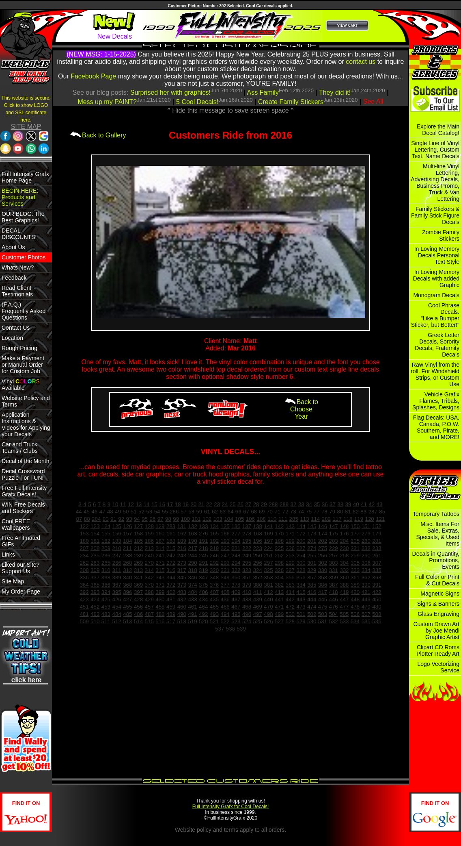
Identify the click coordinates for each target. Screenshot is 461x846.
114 (315, 519)
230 (344, 548)
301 (311, 563)
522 (225, 621)
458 (159, 607)
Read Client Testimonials (17, 291)
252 (279, 555)
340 (127, 577)
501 (300, 614)
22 (209, 504)
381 (268, 585)
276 (203, 534)
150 (355, 526)
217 (192, 548)
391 (376, 585)
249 (246, 555)
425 (105, 599)
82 (356, 512)
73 (293, 512)
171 (290, 534)
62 (215, 512)
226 (290, 548)
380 (257, 585)
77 (317, 512)
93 (129, 519)
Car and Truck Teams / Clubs (20, 447)
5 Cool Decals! (197, 101)
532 (333, 621)
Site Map (13, 581)
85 (382, 512)
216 (181, 548)
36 (325, 504)
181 (94, 541)
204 (344, 541)
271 (159, 563)
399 (159, 592)
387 (333, 585)
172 (300, 534)
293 (225, 563)
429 (149, 599)
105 (239, 519)
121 (380, 519)
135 (225, 526)
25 (233, 504)
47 (102, 512)
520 (203, 621)
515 (149, 621)
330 (322, 570)
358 (322, 577)
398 (149, 592)
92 (121, 519)
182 (105, 541)
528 (290, 621)
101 (196, 519)
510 (94, 621)
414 (290, 592)
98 (168, 519)
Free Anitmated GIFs (21, 541)
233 (376, 548)
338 (105, 577)
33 (301, 504)
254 (300, 555)
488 (159, 614)
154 (94, 534)
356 (300, 577)
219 (214, 548)
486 (138, 614)
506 (355, 614)
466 (225, 607)
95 (145, 519)
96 (152, 519)
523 (235, 621)
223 (257, 548)
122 (84, 526)
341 (138, 577)
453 (105, 607)
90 (106, 519)
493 (214, 614)
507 (366, 614)
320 (214, 570)
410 (246, 592)
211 (127, 548)
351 (246, 577)
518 (181, 621)
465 (214, 607)
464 (203, 607)
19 (186, 504)
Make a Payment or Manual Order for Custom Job (23, 364)
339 (116, 577)
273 (181, 563)
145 (311, 526)
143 (290, 526)
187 (159, 541)
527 (279, 621)
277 (235, 534)
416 (311, 592)
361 (355, 577)
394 (105, 592)
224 (268, 548)
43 (380, 504)
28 (256, 504)
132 (192, 526)
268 (127, 563)
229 (333, 548)
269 (138, 563)
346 (192, 577)
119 (358, 519)
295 (246, 563)
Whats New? (18, 267)
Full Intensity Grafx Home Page (25, 177)
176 (344, 534)
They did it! (335, 92)
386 (322, 585)
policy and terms (217, 829)
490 (181, 614)
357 (311, 577)
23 (217, 504)
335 (376, 570)
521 (214, 621)
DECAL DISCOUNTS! (19, 233)
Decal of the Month (26, 461)
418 (333, 592)
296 (257, 563)
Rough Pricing (19, 348)
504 (333, 614)
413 (279, 592)
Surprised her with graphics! (170, 92)
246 (214, 555)
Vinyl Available (21, 384)
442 (290, 599)
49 (118, 512)
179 (376, 534)
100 (185, 519)
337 (94, 577)
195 (246, 541)
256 (322, 555)
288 (273, 504)
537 (219, 629)
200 (300, 541)
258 (344, 555)
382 (279, 585)
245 (203, 555)
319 (203, 570)
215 (170, 548)
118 (347, 519)
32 (294, 504)
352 (257, 577)
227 (300, 548)
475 (322, 607)
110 (271, 519)
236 (105, 555)
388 (344, 585)
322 (235, 570)
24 (225, 504)
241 (159, 555)
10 (115, 504)
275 (322, 548)
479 (366, 607)
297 (268, 563)
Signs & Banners (438, 603)
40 (356, 504)
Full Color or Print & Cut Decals (437, 580)
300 (300, 563)
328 (300, 570)
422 (376, 592)
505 (344, 614)
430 (159, 599)
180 (84, 541)
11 (123, 504)
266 (116, 563)
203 (333, 541)
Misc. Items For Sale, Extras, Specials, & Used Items (437, 534)
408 (225, 592)
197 (268, 541)
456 (138, 607)
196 (257, 541)
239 (138, 555)
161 (170, 534)
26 (240, 504)
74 (301, 512)
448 (355, 599)
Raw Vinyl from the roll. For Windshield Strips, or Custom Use (435, 374)
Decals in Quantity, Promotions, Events (435, 560)
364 (84, 585)
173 (311, 534)
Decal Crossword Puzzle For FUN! (23, 474)
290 (192, 563)
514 (138, 621)
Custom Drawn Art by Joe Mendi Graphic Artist (436, 630)
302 (322, 563)
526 (268, 621)
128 (149, 526)
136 (235, 526)
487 (149, 614)
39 (348, 504)
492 (203, 614)
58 (191, 512)
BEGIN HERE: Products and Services (20, 197)
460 (181, 607)
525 (257, 621)
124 (105, 526)
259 (355, 555)
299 (290, 563)
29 (264, 504)
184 (127, 541)
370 (149, 585)
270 (149, 563)
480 (376, 607)
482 (94, 614)
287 (372, 512)
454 (116, 607)
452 (94, 607)
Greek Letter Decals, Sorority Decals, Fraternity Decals (437, 345)
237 (116, 555)
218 (203, 548)
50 (126, 512)
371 (159, 585)
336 (84, 577)
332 (344, 570)
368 (127, 585)
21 (201, 504)
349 (225, 577)
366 (105, 585)
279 (366, 534)
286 (174, 512)
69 (262, 512)
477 (344, 607)
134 (214, 526)
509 (84, 621)
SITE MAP (26, 126)
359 (333, 577)
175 (333, 534)
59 (199, 512)
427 (127, 599)
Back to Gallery (98, 135)
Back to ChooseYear (301, 409)
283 (170, 526)
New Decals (114, 36)
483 (105, 614)
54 (157, 512)
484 (116, 614)
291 (203, 563)
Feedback (14, 277)
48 (110, 512)
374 (192, 585)
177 (355, 534)
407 (214, 592)
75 (309, 512)
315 (159, 570)
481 (84, 614)
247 (225, 555)
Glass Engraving (438, 614)
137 (246, 526)
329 (311, 570)
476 (333, 607)
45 (87, 512)
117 (336, 519)
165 (214, 534)
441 (279, 599)
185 (138, 541)
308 (84, 570)
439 (257, 599)
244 (192, 555)
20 (193, 504)
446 (333, 599)
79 (332, 512)
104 (228, 519)
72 (285, 512)
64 (231, 512)
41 (364, 504)
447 (344, 599)
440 (268, 599)
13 (139, 504)
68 (254, 512)
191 (203, 541)
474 (311, 607)
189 (181, 541)
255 (311, 555)
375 (203, 585)
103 (217, 519)
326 (279, 570)
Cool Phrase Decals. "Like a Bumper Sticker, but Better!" (435, 315)
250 (257, 555)
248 (235, 555)
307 (376, 563)
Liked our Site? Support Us (20, 567)
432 (181, 599)
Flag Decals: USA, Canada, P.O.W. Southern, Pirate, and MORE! (436, 427)
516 (159, 621)
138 (257, 526)
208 (94, 548)
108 (261, 519)
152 (376, 526)
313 (138, 570)
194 (235, 541)
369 (138, 585)
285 (293, 519)
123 (94, 526)
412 (268, 592)
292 (214, 563)
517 (170, 621)
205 (355, 541)
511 (105, 621)
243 (181, 555)
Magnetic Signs (439, 593)
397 (138, 592)
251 (268, 555)
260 (366, 555)
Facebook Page (93, 76)
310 (105, 570)
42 (371, 504)
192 (214, 541)
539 (241, 629)
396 (127, 592)
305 (355, 563)
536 (376, 621)
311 (116, 570)
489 (170, 614)
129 (159, 526)
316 (170, 570)
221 (235, 548)
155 (105, 534)
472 (290, 607)
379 (246, 585)
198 (279, 541)
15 (154, 504)
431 (170, 599)
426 (116, 599)
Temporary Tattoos (436, 514)
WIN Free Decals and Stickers (23, 507)
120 (369, 519)
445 (322, 599)
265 (105, 563)
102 (206, 519)
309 (94, 570)
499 (279, 614)
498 (268, 614)
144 (300, 526)
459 (170, 607)
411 (257, 592)
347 (203, 577)
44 (79, 512)
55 (165, 512)
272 (170, 563)
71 (277, 512)
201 (311, 541)
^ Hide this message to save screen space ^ (230, 110)
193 (225, 541)
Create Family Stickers (290, 101)
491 (192, 614)
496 (246, 614)
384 (300, 585)
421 (366, 592)
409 (235, 592)
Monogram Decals (436, 295)
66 (238, 512)
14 (147, 504)
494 (225, 614)
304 (344, 563)
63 (223, 512)
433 (192, 599)
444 (311, 599)
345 (181, 577)
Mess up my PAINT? (107, 101)
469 (257, 607)
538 (230, 629)
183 (116, 541)
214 (159, 548)
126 (127, 526)
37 (333, 504)
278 (246, 534)
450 (376, 599)
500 (290, 614)
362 (366, 577)
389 (355, 585)
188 (170, 541)
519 (192, 621)
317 (181, 570)
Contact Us (16, 327)
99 (176, 519)
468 (246, 607)
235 (94, 555)
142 (279, 526)
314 (149, 570)
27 (248, 504)
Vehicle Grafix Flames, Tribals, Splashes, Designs (435, 401)
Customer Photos (23, 257)
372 (170, 585)
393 (94, 592)
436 (225, 599)
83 (363, 512)
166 (225, 534)
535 (366, 621)
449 (366, 599)
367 (116, 585)
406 (203, 592)
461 (192, 607)
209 (105, 548)
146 (322, 526)
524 (246, 621)
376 (214, 585)
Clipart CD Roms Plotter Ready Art (437, 650)
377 (225, 585)
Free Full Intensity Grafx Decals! (24, 491)
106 (250, 519)
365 (94, 585)
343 (159, 577)
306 (366, 563)
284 (96, 519)
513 (127, 621)
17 (170, 504)
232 (366, 548)
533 (344, 621)
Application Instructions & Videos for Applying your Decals (26, 424)
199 (290, 541)
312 (127, 570)
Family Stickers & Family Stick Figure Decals (435, 215)
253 (290, 555)
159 (149, 534)
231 (355, 548)
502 (311, 614)
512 (116, 621)
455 (127, 607)
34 (309, 504)
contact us (360, 61)
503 (322, 614)
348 (214, 577)
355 (290, 577)
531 (322, 621)
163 (192, 534)
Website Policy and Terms (26, 401)
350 (235, 577)
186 (149, 541)
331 (333, 570)
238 (127, 555)
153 (84, 534)
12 (131, 504)
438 (246, 599)
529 (300, 621)
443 (300, 599)
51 (134, 512)
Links (8, 554)
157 (127, 534)
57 (184, 512)
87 (79, 519)
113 (304, 519)
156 (116, 534)
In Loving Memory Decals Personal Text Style (436, 255)
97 (160, 519)
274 (311, 548)
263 (94, 563)
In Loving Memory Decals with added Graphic (436, 278)
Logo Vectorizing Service (438, 667)
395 (116, 592)
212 (138, 548)
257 (333, 555)
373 (181, 585)
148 (344, 526)
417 (322, 592)
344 (170, 577)
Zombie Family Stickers (440, 235)
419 (344, 592)
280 (366, 541)
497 (257, 614)
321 (225, 570)
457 (149, 607)
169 (268, 534)
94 (137, 519)
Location (12, 338)
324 (257, 570)
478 (355, 607)
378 (235, 585)
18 (178, 504)
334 (366, 570)
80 (340, 512)
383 (290, 585)
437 (235, 599)
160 (159, 534)
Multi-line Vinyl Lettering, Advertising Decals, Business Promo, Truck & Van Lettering (435, 182)
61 (207, 512)
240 (149, 555)
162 (181, 534)
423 (84, 599)
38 (340, 504)
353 (268, 577)
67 (246, 512)
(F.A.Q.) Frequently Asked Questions (23, 311)
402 (170, 592)
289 (284, 504)
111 (282, 519)
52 (141, 512)
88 (87, 519)
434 (203, 599)
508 (376, 614)
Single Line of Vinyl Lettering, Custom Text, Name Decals (435, 149)
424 (94, 599)
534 (355, 621)
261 (376, 555)
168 (257, 534)
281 (376, 541)
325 (268, 570)
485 (127, 614)
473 (300, 607)
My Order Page (21, 591)
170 (279, 534)
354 (279, 577)
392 (84, 592)
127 (138, 526)
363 (376, 577)
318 (192, 570)
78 (324, 512)
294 (235, 563)
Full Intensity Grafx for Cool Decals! (230, 806)
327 (290, 570)
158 (138, 534)
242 (170, 555)
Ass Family (263, 92)
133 (203, 526)
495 (235, 614)
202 (322, 541)
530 (311, 621)
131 (181, 526)
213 (149, 548)
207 (84, 548)
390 (366, 585)
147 (333, 526)
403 (181, 592)
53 (149, 512)
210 (116, 548)
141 (268, 526)
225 (279, 548)
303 (333, 563)
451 (84, 607)
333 (355, 570)
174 (322, 534)
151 (366, 526)
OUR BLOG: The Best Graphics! (23, 217)
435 (214, 599)
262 (84, 563)
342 (149, 577)
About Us (13, 247)
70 (270, 512)
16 (162, 504)
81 (348, 512)
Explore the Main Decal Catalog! (438, 129)
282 (326, 519)
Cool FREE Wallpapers (16, 524)
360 (344, 577)
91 (113, 519)
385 (311, 585)
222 (246, 548)
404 (192, 592)
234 (84, 555)
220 (225, 548)
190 (192, 541)
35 (317, 504)
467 (235, 607)
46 (94, 512)
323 (246, 570)
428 (138, 599)
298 (279, 563)
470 (268, 607)
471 (279, 607)
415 (300, 592)
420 (355, 592)
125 (116, 526)
